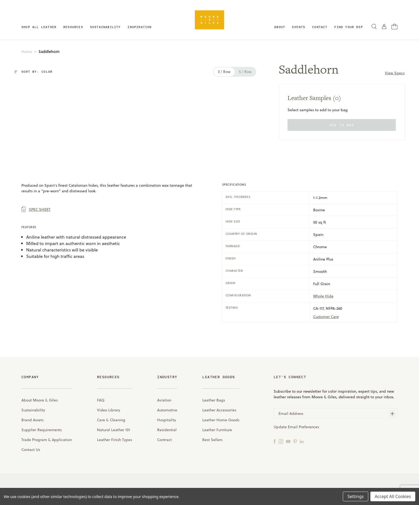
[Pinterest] (295, 441)
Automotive (167, 410)
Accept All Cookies (393, 496)
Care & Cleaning (111, 420)
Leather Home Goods (220, 420)
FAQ (100, 400)
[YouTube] (288, 441)
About (279, 27)
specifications (234, 184)
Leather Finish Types (114, 439)
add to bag (339, 125)
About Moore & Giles (39, 400)
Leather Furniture (217, 430)
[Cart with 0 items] (394, 26)
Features (28, 227)
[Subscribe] (392, 413)
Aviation (164, 400)
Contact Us (30, 449)
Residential (167, 430)
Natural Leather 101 (113, 430)
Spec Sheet (36, 209)
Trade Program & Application (46, 439)
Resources (73, 27)
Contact (319, 27)
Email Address (290, 413)
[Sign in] (384, 26)
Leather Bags (213, 400)
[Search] (374, 26)
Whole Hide (323, 296)
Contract (164, 439)
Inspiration (139, 27)
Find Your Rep (348, 27)
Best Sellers (212, 439)
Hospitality (166, 420)
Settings (355, 496)
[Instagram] (280, 441)
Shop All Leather (38, 27)
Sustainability (105, 27)
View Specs (392, 73)
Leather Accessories (219, 410)
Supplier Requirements (41, 430)
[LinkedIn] (302, 441)
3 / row (218, 71)
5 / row (240, 71)
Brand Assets (32, 420)
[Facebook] (275, 441)
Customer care (326, 316)
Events (298, 27)
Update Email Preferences (296, 427)
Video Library (108, 410)
